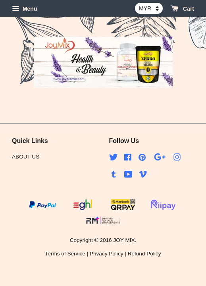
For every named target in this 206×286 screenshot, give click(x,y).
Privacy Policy (106, 254)
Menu (24, 8)
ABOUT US (25, 157)
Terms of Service (65, 254)
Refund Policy (144, 254)
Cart (182, 8)
